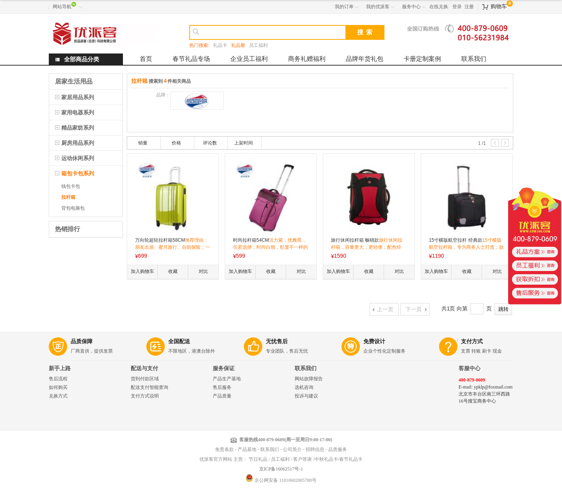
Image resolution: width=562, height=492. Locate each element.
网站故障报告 (309, 378)
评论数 (210, 143)
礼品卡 (220, 45)
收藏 (173, 271)
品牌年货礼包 (364, 58)
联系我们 (473, 58)
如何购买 (58, 387)
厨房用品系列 (77, 143)
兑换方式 (58, 396)
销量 (143, 143)
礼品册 (238, 45)
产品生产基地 (227, 378)
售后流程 (58, 378)
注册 (469, 6)
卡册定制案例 (422, 58)
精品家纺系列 (77, 128)
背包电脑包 (73, 208)
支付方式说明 (145, 396)
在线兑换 (438, 6)
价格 (176, 143)
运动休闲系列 (77, 158)
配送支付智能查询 (149, 387)
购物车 (499, 6)
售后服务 (222, 387)
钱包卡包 (70, 186)
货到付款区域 (145, 378)
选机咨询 (304, 387)
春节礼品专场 (191, 58)
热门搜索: (199, 45)
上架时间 (243, 143)
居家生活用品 (73, 81)
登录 (457, 6)
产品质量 (222, 396)
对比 (203, 271)
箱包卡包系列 (77, 173)
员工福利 (258, 45)
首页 (146, 58)
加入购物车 (142, 271)
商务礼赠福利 (306, 58)
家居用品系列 (77, 97)
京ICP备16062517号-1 (281, 469)
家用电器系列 (77, 112)
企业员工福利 (249, 58)
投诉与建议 (306, 396)
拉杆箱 (68, 197)
